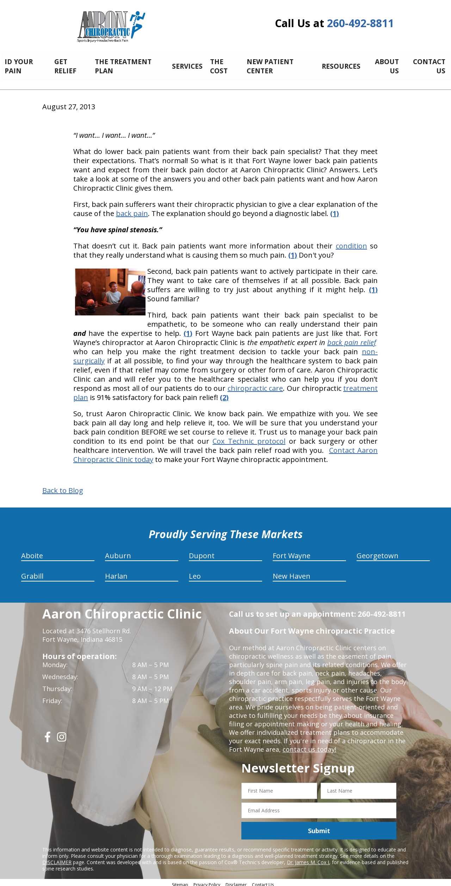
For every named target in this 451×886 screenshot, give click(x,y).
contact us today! (309, 745)
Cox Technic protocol (248, 437)
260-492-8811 (360, 23)
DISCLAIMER (57, 858)
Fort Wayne (291, 551)
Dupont (202, 551)
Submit (319, 827)
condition (351, 242)
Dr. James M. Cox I (308, 858)
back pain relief (351, 338)
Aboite (32, 551)
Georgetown (378, 551)
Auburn (118, 551)
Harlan (116, 572)
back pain (132, 209)
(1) (292, 251)
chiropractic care (255, 384)
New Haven (291, 572)
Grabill (32, 572)
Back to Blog (62, 486)
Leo (195, 572)
